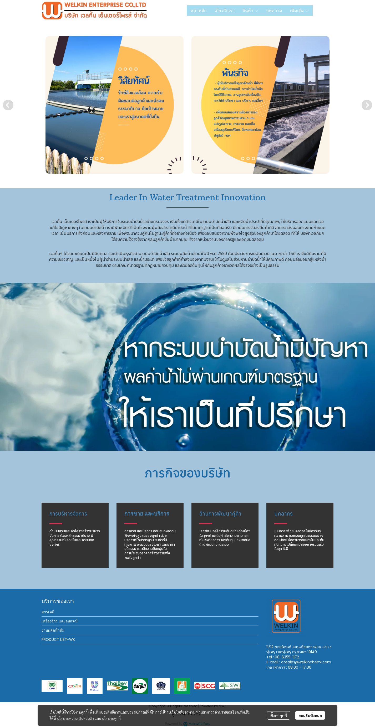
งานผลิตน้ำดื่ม (53, 630)
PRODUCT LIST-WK (58, 639)
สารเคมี (48, 612)
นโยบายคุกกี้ (111, 718)
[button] (325, 10)
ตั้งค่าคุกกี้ (278, 715)
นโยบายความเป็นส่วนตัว (75, 718)
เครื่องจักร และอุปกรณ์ (60, 621)
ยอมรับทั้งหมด (310, 715)
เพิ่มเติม (299, 10)
